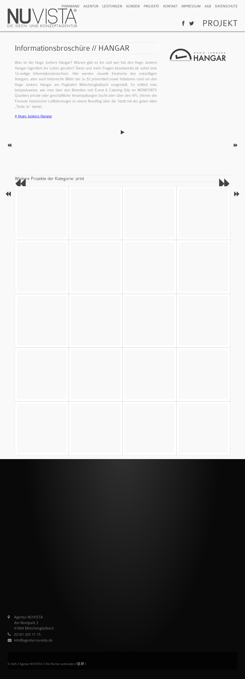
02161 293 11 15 (27, 636)
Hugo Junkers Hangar (33, 117)
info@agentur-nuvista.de (33, 642)
